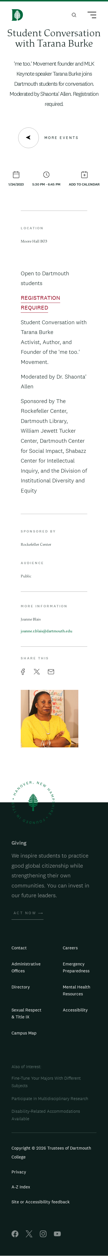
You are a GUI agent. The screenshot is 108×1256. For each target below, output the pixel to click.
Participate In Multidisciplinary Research (50, 1098)
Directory (21, 987)
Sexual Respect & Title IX (26, 1013)
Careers (70, 947)
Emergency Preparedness (76, 967)
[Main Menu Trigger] (89, 16)
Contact (19, 947)
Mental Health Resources (76, 990)
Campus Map (24, 1033)
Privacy (19, 1172)
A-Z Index (21, 1187)
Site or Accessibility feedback (41, 1202)
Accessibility (75, 1010)
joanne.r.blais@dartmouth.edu (46, 631)
